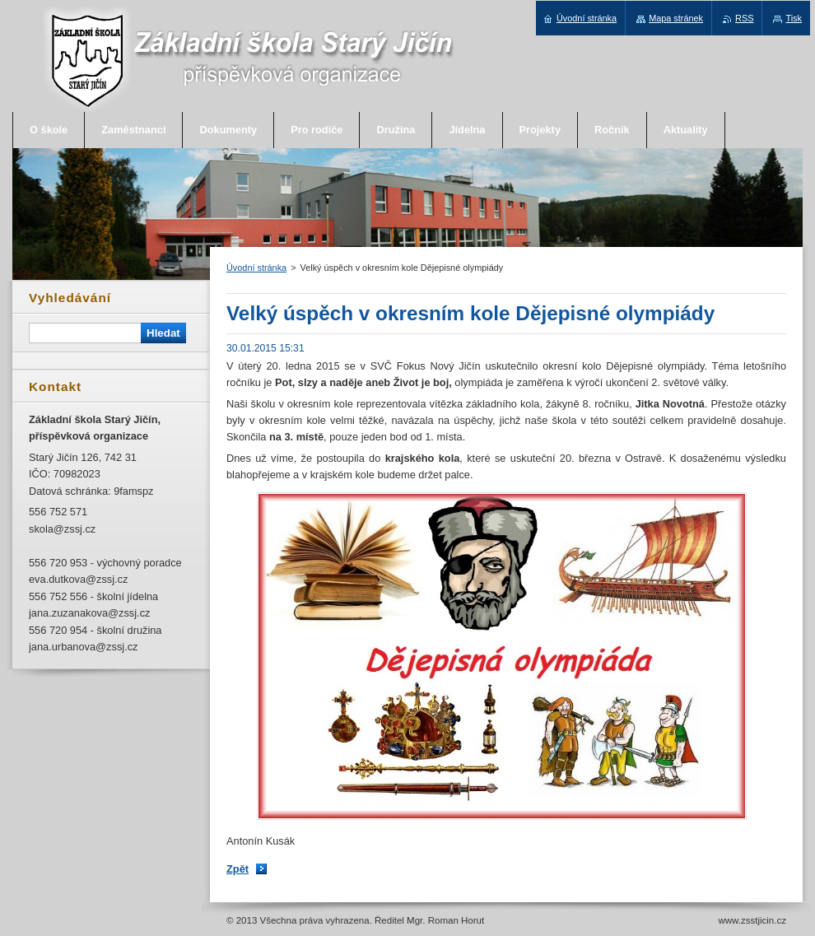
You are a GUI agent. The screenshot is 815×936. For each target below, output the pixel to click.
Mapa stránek (676, 18)
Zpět (237, 869)
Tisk (793, 18)
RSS (744, 18)
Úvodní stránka (256, 267)
